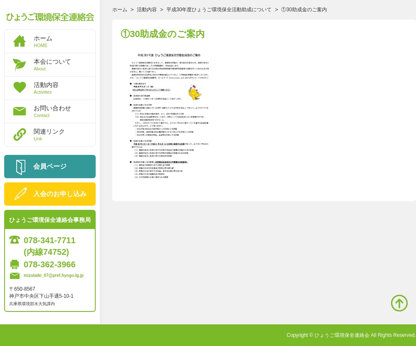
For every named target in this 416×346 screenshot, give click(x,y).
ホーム (64, 41)
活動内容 (64, 88)
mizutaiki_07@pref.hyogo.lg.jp (54, 275)
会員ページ (50, 166)
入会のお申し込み (60, 193)
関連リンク (64, 134)
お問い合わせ (64, 111)
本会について (64, 64)
